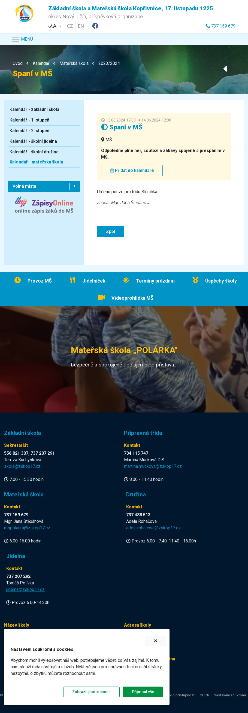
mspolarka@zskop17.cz (27, 527)
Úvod (18, 63)
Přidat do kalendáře (132, 170)
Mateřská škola (74, 63)
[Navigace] (22, 39)
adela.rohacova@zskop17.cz (153, 527)
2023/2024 (109, 63)
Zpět (110, 231)
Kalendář (41, 63)
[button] (54, 25)
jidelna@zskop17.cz (25, 589)
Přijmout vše (143, 692)
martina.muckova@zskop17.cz (153, 466)
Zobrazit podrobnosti (91, 692)
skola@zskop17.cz (22, 466)
